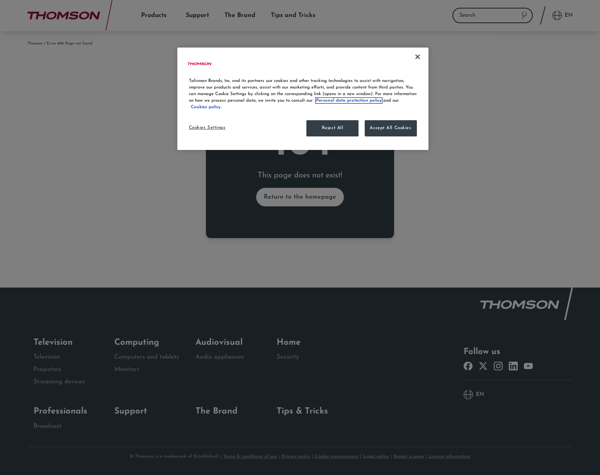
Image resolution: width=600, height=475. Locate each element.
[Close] (417, 56)
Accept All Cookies (390, 128)
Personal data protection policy (349, 100)
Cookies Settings (207, 127)
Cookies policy (206, 107)
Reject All (332, 128)
